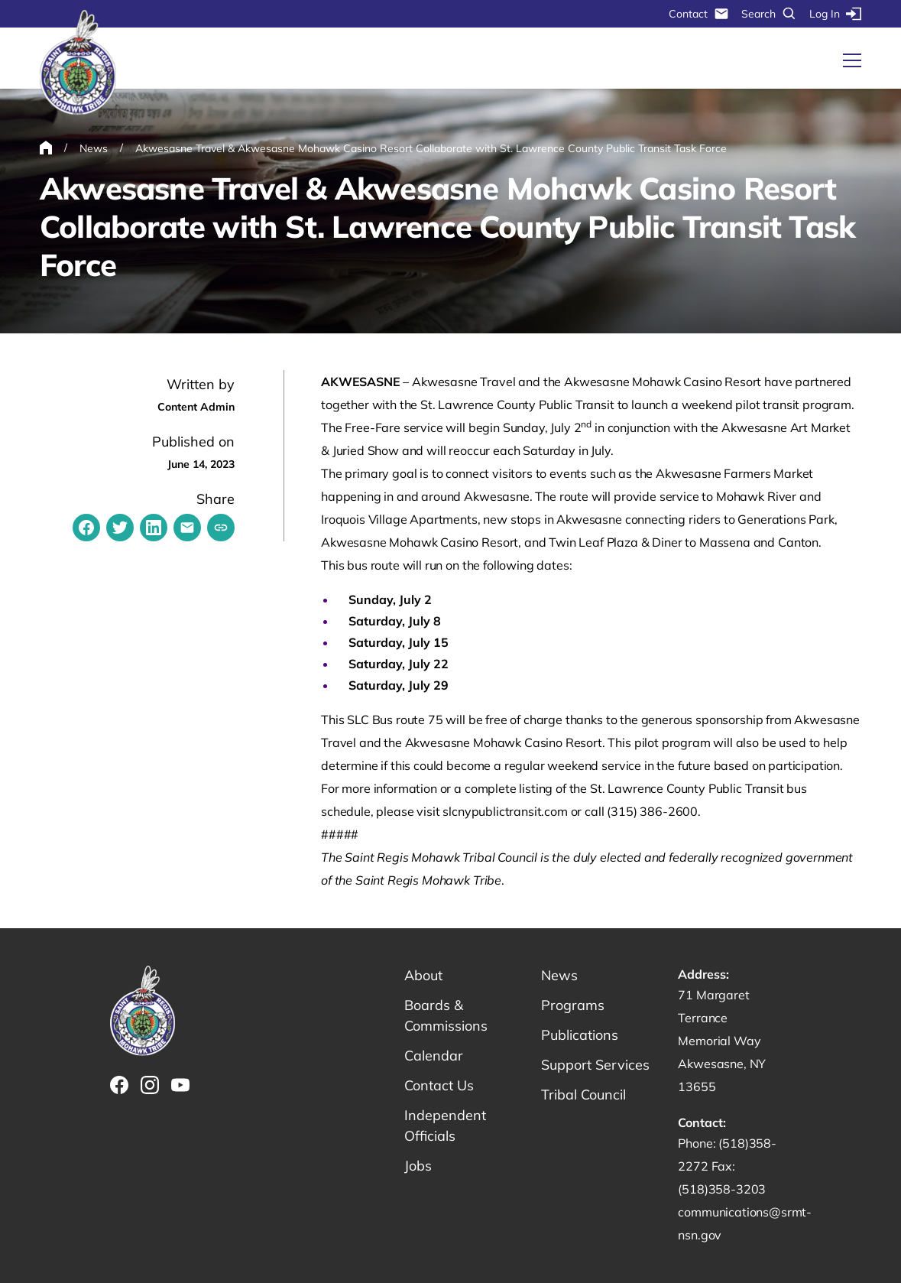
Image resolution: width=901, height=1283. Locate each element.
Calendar (433, 1055)
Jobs (418, 1165)
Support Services (595, 1064)
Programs (572, 1005)
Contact (699, 13)
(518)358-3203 (722, 1189)
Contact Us (439, 1085)
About (423, 975)
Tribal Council (583, 1094)
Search (769, 13)
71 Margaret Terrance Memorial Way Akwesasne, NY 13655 (722, 1040)
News (559, 975)
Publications (579, 1035)
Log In (835, 13)
